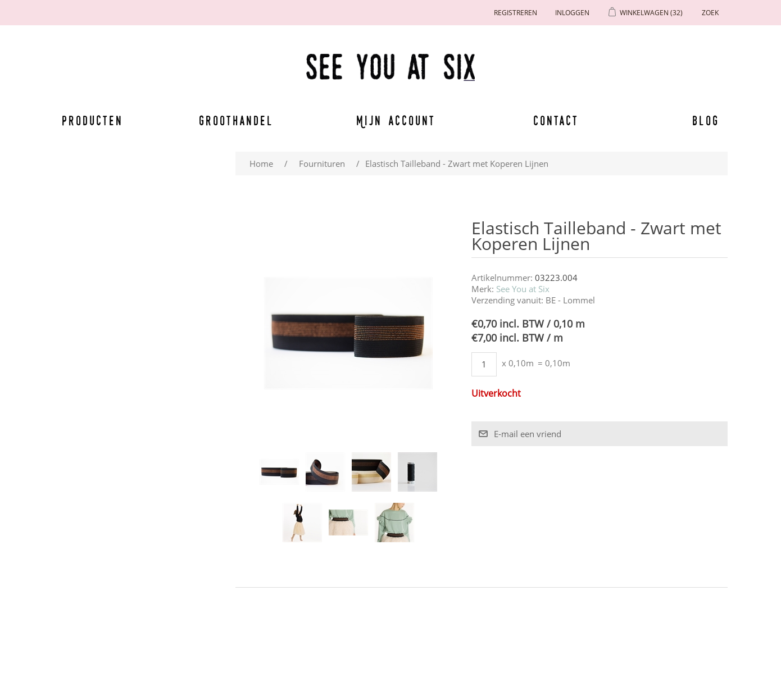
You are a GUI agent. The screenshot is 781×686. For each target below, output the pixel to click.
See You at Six (523, 288)
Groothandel (236, 120)
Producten (90, 120)
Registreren (515, 12)
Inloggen (572, 12)
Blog (705, 120)
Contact (556, 120)
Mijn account (396, 120)
